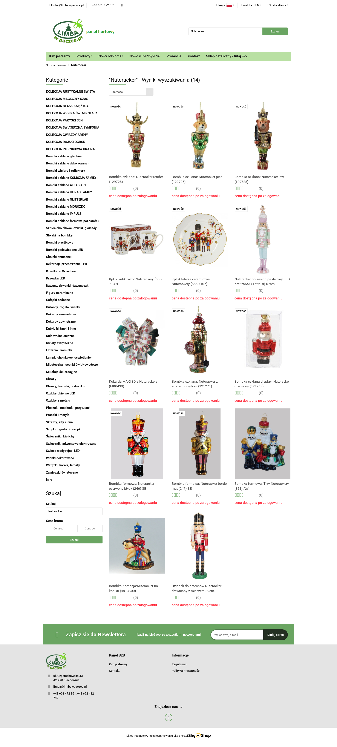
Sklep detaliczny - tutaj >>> (226, 56)
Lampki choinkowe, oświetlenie (69, 357)
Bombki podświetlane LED (64, 250)
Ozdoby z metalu (58, 400)
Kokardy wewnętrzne (61, 314)
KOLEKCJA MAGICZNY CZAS (67, 99)
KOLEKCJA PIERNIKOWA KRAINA (70, 149)
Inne (49, 480)
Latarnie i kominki (59, 350)
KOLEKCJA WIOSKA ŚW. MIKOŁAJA (72, 113)
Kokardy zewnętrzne (61, 322)
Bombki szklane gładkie (64, 156)
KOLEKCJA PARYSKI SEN (64, 120)
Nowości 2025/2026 (144, 56)
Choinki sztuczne (59, 257)
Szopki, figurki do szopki (63, 429)
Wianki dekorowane (60, 458)
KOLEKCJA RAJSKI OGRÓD (65, 142)
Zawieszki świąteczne (62, 472)
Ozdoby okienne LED (60, 393)
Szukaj (74, 539)
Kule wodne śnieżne (60, 336)
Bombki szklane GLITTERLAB (67, 199)
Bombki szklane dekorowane (67, 163)
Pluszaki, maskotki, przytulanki (68, 408)
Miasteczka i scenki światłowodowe (72, 365)
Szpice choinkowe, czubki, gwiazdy (71, 228)
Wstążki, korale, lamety (63, 465)
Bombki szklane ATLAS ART (66, 185)
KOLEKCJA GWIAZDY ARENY (67, 135)
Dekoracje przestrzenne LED (66, 264)
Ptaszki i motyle (57, 415)
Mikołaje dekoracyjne (61, 372)
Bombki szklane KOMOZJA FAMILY (72, 178)
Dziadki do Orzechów (61, 271)
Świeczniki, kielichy (60, 436)
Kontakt (194, 56)
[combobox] (131, 92)
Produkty (84, 56)
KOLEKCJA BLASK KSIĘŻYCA (67, 106)
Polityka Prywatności (186, 670)
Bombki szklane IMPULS (63, 214)
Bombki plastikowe (60, 242)
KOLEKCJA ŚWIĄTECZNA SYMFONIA (72, 127)
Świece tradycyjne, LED (63, 451)
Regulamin (179, 664)
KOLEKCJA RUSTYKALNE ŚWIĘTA (70, 92)
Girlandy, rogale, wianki (63, 307)
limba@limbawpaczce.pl (70, 686)
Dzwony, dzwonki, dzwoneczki (67, 286)
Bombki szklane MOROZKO (65, 207)
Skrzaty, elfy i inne (59, 422)
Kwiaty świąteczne (59, 343)
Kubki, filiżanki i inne (61, 329)
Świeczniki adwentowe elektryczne (71, 444)
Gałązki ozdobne (58, 300)
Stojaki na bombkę (59, 235)
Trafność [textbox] (117, 92)
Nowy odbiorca (110, 56)
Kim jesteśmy (59, 56)
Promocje (174, 56)
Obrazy (51, 379)
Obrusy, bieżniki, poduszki (65, 386)
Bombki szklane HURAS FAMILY (69, 192)
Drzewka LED (55, 278)
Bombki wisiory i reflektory (65, 171)
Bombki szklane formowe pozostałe (72, 221)
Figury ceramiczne (59, 293)
